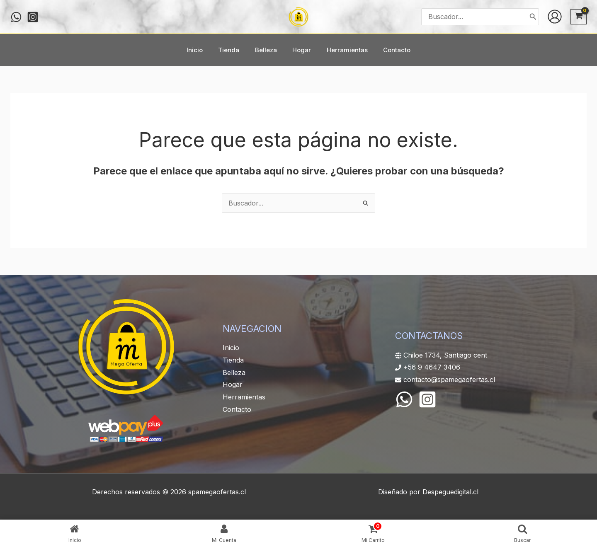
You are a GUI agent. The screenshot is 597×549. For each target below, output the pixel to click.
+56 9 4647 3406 (431, 367)
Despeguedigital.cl (450, 492)
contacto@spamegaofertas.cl (449, 379)
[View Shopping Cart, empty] (578, 16)
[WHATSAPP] (16, 17)
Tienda (233, 360)
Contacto (237, 409)
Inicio (231, 347)
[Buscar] (533, 17)
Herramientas (244, 397)
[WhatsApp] (404, 399)
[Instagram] (33, 17)
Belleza (234, 372)
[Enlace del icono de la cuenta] (554, 16)
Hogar (233, 384)
